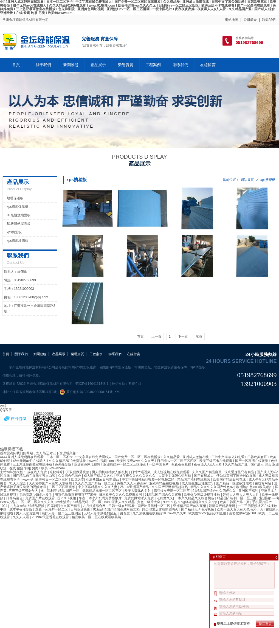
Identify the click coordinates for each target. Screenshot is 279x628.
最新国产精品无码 (222, 506)
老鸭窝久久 (165, 498)
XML (117, 392)
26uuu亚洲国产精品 (135, 487)
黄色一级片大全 (149, 502)
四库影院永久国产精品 (64, 506)
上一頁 (156, 336)
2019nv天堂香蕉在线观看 (51, 517)
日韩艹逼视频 (141, 472)
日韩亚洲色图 (81, 509)
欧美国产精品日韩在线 (230, 479)
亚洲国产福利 (248, 491)
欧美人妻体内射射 (138, 491)
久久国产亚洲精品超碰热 (170, 487)
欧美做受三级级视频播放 (202, 495)
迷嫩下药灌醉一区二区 (52, 509)
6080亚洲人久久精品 (120, 502)
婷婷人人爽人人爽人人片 (241, 495)
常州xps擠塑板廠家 (82, 367)
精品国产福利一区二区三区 (237, 498)
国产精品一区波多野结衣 (234, 483)
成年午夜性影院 (21, 509)
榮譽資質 (125, 65)
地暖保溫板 (15, 198)
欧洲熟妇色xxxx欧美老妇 (254, 487)
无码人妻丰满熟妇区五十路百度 (107, 513)
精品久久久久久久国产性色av (212, 487)
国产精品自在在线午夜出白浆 (34, 476)
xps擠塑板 (267, 180)
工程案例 (153, 65)
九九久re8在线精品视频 (27, 506)
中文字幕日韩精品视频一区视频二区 (148, 479)
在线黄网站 (263, 483)
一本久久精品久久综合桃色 (195, 498)
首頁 (16, 65)
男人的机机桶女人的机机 (110, 472)
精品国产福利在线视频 (194, 479)
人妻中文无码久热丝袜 (175, 476)
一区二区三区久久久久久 (36, 502)
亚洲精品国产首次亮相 (190, 506)
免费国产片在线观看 (40, 498)
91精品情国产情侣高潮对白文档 (116, 509)
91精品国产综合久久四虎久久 (215, 491)
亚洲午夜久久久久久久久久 (136, 476)
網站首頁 (247, 180)
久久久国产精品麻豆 (207, 472)
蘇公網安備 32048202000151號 (86, 392)
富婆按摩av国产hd (243, 513)
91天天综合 (18, 483)
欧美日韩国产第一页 (235, 502)
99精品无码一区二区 (87, 502)
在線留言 (208, 65)
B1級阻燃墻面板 (19, 215)
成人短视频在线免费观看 (171, 472)
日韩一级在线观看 (122, 506)
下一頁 (183, 336)
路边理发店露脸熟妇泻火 (160, 509)
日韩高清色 (14, 498)
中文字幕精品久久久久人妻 (98, 487)
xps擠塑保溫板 (18, 207)
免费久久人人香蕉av (132, 483)
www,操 (28, 479)
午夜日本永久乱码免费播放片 (100, 498)
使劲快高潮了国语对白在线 (236, 476)
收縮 (3, 406)
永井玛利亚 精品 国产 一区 (60, 491)
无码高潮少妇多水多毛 (36, 495)
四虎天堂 (77, 479)
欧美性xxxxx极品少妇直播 (207, 513)
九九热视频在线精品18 (150, 513)
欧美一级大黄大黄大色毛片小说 (240, 509)
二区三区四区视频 (62, 487)
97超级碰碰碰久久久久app (198, 502)
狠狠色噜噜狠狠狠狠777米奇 (76, 495)
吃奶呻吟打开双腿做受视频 (70, 472)
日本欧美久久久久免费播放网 (121, 495)
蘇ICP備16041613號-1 (92, 384)
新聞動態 (70, 65)
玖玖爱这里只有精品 (239, 472)
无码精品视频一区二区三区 (102, 491)
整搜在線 (135, 384)
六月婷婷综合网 (94, 506)
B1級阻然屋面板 (19, 224)
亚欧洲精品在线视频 (164, 483)
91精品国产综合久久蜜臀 (163, 495)
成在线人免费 (37, 472)
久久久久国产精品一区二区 (95, 483)
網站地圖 (231, 20)
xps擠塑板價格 (18, 241)
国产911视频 (67, 498)
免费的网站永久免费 (139, 498)
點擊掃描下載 (11, 449)
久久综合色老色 (70, 476)
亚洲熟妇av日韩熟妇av (103, 479)
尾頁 (199, 336)
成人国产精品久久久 (99, 476)
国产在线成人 (204, 476)
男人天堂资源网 (28, 513)
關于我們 (43, 65)
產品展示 (98, 65)
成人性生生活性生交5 (198, 483)
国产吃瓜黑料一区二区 (154, 506)
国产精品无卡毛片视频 (198, 509)
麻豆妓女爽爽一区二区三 (172, 491)
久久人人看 (21, 517)
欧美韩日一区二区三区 (52, 479)
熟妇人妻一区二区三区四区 (62, 513)
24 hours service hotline (241, 361)
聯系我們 (268, 20)
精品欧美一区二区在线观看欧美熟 (97, 517)
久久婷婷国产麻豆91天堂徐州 (51, 483)
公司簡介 (250, 20)
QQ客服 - (7, 410)
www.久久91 (177, 513)
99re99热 (169, 502)
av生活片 (63, 502)
